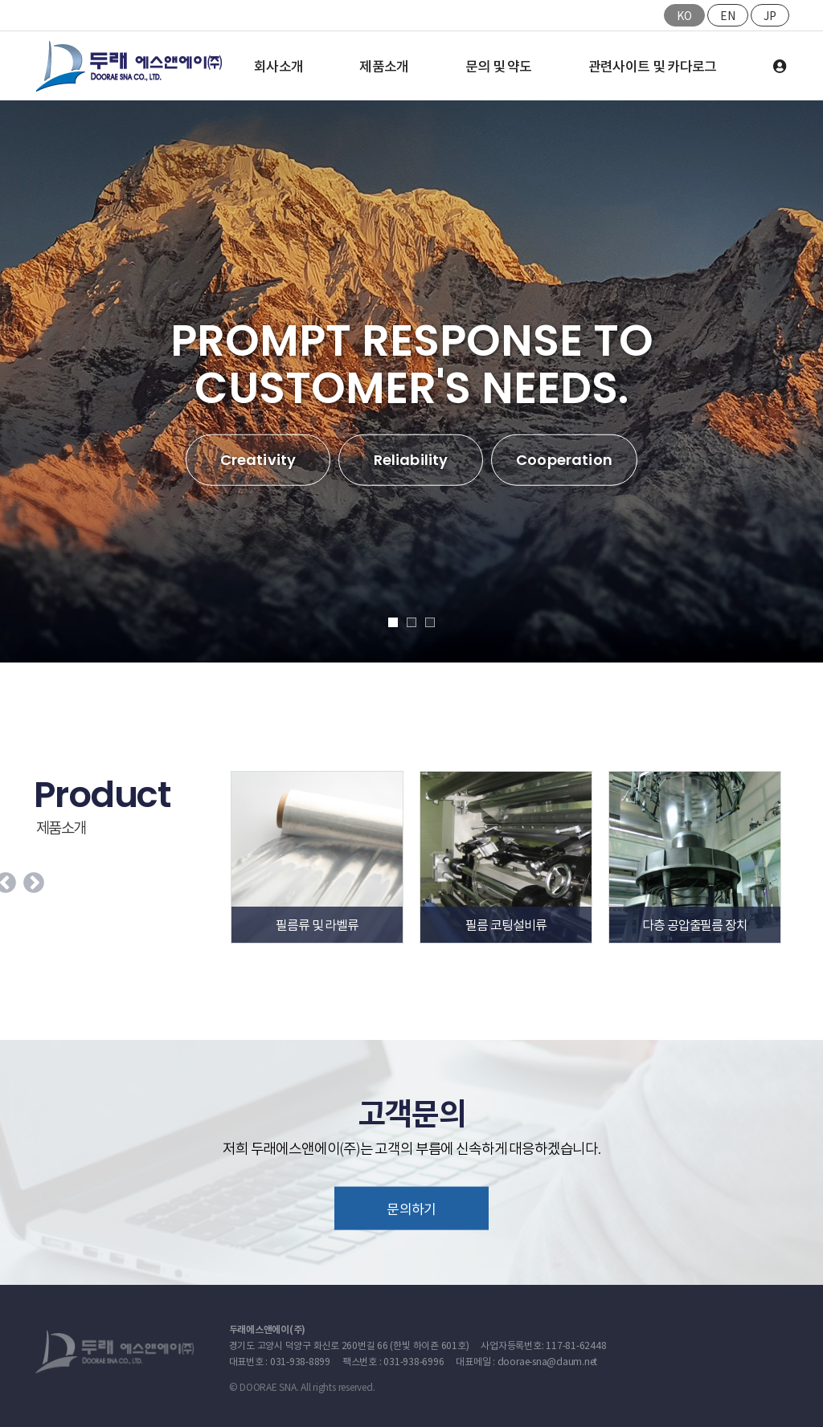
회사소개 (278, 65)
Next (30, 879)
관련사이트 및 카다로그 (652, 65)
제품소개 (383, 65)
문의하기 (411, 1208)
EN (727, 15)
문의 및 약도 (498, 65)
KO (684, 15)
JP (770, 15)
